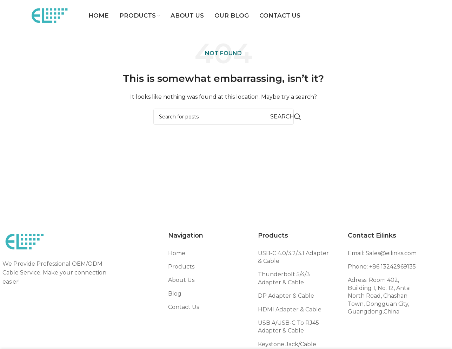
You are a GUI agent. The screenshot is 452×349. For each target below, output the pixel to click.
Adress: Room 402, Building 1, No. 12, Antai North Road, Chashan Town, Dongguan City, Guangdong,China (379, 296)
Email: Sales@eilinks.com (382, 253)
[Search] (223, 117)
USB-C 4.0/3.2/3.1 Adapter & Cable (293, 257)
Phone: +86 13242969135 (382, 266)
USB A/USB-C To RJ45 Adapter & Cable (288, 326)
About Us (181, 280)
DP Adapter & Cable (286, 295)
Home (176, 253)
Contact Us (183, 307)
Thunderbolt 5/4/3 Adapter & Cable (284, 278)
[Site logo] (50, 15)
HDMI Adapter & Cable (289, 309)
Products (181, 266)
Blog (174, 293)
